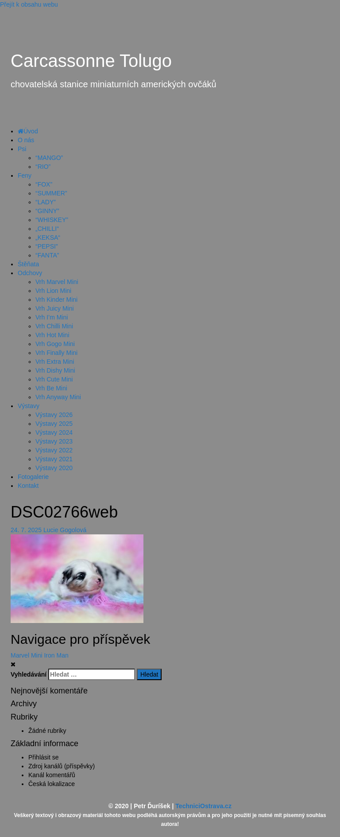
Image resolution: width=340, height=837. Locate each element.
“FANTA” (47, 255)
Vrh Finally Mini (56, 352)
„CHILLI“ (47, 228)
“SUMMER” (51, 193)
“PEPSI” (46, 246)
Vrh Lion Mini (53, 290)
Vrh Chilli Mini (54, 326)
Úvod (28, 131)
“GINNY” (47, 210)
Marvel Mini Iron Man (40, 655)
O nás (26, 140)
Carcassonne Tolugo (91, 60)
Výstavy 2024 (54, 432)
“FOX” (43, 184)
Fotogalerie (33, 476)
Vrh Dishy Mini (55, 370)
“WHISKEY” (51, 219)
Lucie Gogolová (64, 529)
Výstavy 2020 (54, 467)
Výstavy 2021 (54, 459)
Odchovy (30, 272)
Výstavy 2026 (54, 414)
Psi (22, 148)
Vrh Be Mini (51, 388)
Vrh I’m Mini (51, 317)
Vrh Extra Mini (54, 361)
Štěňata (28, 264)
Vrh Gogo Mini (55, 343)
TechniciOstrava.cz (203, 806)
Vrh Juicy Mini (54, 308)
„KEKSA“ (47, 237)
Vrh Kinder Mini (56, 299)
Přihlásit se (43, 757)
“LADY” (45, 202)
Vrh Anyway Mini (58, 397)
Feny (24, 175)
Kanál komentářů (51, 775)
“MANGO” (49, 157)
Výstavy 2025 (54, 423)
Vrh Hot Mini (52, 335)
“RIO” (42, 166)
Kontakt (28, 485)
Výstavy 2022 (54, 450)
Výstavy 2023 (54, 441)
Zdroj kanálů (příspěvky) (61, 766)
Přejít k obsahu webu (29, 4)
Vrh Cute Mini (54, 379)
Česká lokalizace (51, 783)
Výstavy (28, 405)
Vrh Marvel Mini (56, 281)
